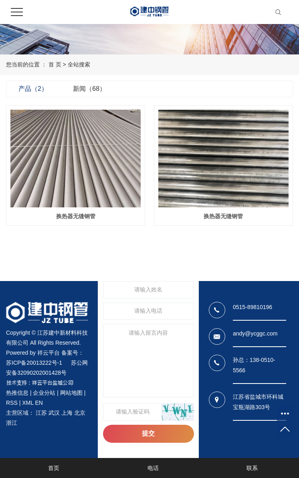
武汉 (54, 413)
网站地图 (71, 393)
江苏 (41, 413)
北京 (79, 413)
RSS (12, 403)
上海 (67, 413)
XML (27, 403)
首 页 (54, 64)
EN (38, 403)
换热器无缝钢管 (75, 216)
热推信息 (17, 393)
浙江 (11, 423)
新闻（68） (89, 88)
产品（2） (33, 88)
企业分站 (44, 393)
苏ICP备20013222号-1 (34, 363)
